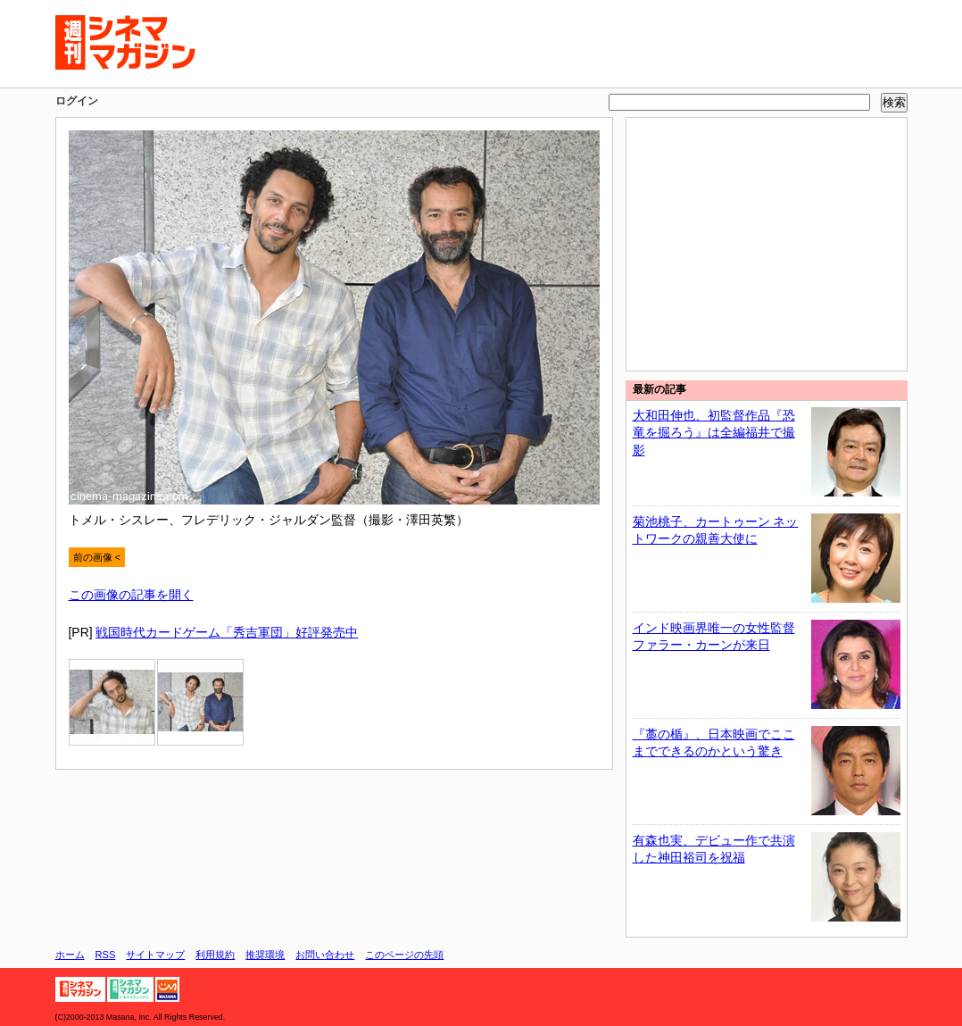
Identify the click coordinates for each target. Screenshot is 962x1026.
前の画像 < (97, 557)
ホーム (70, 954)
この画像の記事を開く (131, 595)
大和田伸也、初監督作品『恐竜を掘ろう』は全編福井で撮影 (714, 432)
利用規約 (215, 954)
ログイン (76, 101)
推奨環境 (265, 954)
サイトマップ (155, 954)
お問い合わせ (324, 954)
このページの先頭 (404, 954)
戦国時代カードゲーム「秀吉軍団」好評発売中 (226, 632)
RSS (105, 954)
